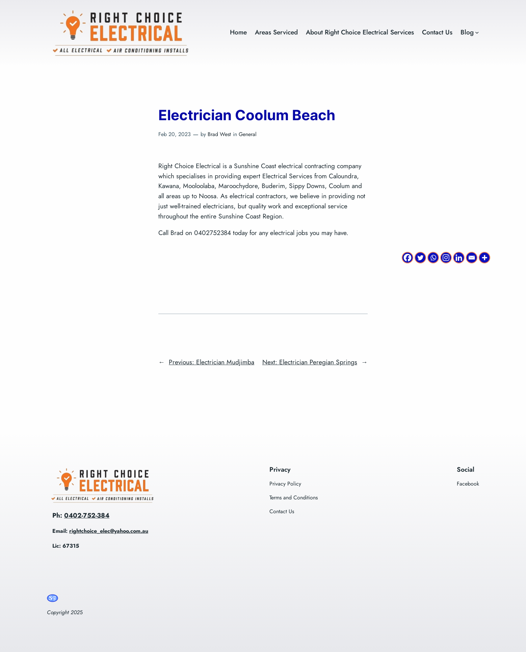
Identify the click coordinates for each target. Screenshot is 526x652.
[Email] (471, 257)
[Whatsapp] (433, 257)
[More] (484, 257)
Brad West (219, 134)
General (248, 134)
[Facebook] (407, 257)
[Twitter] (420, 257)
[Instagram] (446, 257)
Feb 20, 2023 (174, 134)
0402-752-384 (86, 515)
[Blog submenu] (477, 32)
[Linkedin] (459, 257)
